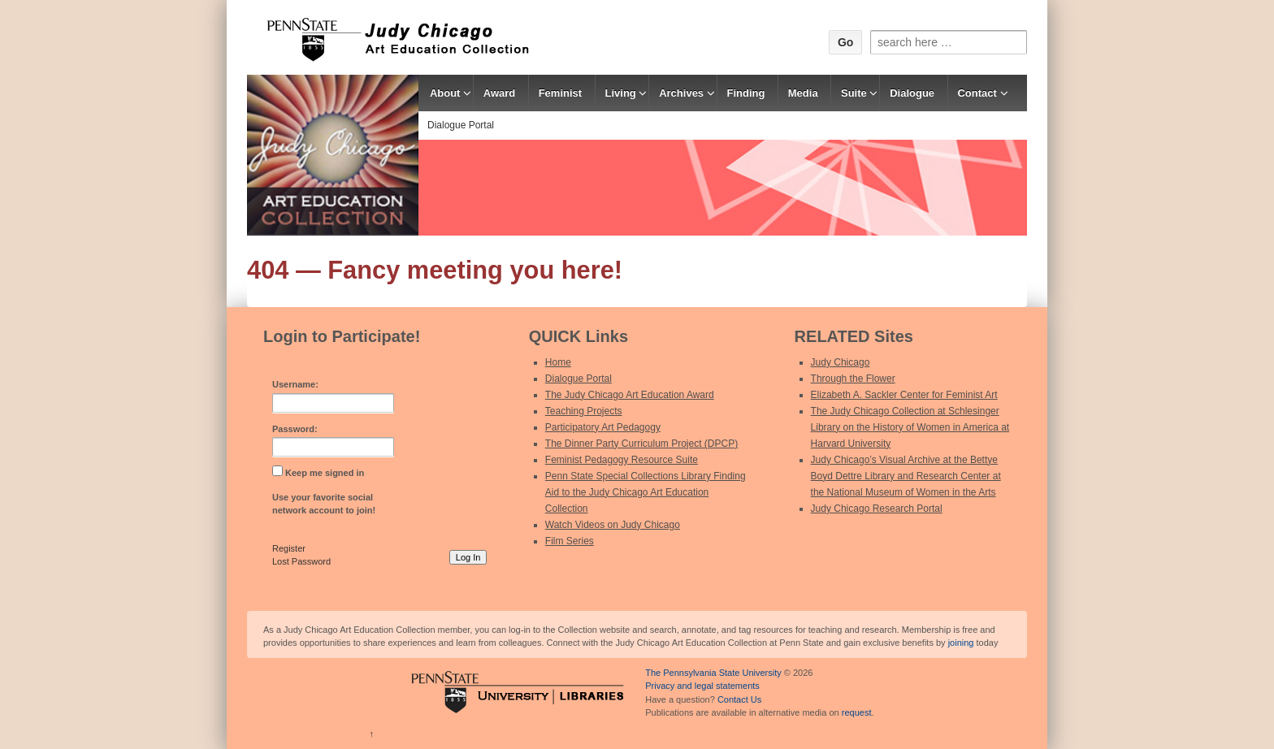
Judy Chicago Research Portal (876, 508)
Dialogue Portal (460, 125)
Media (803, 93)
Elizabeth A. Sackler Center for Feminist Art (904, 394)
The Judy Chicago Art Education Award (629, 394)
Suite (854, 93)
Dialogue (912, 93)
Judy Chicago (840, 362)
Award (499, 93)
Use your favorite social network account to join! (323, 504)
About (445, 93)
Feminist (560, 93)
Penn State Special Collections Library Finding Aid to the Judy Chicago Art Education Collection (645, 492)
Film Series (569, 541)
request (857, 712)
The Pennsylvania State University (713, 673)
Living (620, 93)
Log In (468, 557)
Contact (976, 93)
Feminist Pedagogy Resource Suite (621, 459)
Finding (745, 93)
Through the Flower (853, 378)
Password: (295, 429)
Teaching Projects (583, 411)
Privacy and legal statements (702, 686)
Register (289, 548)
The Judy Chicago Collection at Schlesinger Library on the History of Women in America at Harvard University (910, 427)
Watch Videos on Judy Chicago (612, 524)
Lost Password (301, 561)
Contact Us (739, 699)
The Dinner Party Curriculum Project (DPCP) (641, 443)
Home (558, 362)
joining (961, 642)
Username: (295, 384)
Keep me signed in (324, 473)
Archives (681, 93)
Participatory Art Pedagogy (603, 427)
